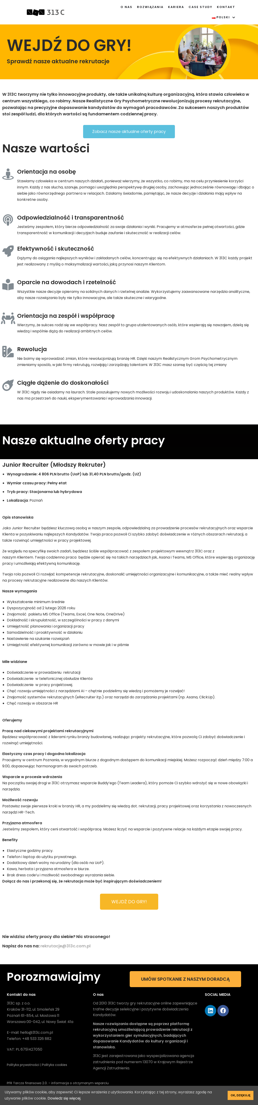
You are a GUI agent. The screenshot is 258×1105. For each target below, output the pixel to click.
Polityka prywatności (23, 1065)
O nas (126, 7)
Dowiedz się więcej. (64, 1098)
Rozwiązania (150, 7)
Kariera (176, 7)
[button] (129, 131)
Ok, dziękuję (240, 1095)
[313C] (45, 12)
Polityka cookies (54, 1065)
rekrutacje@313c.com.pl (65, 946)
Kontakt (226, 7)
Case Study (200, 7)
